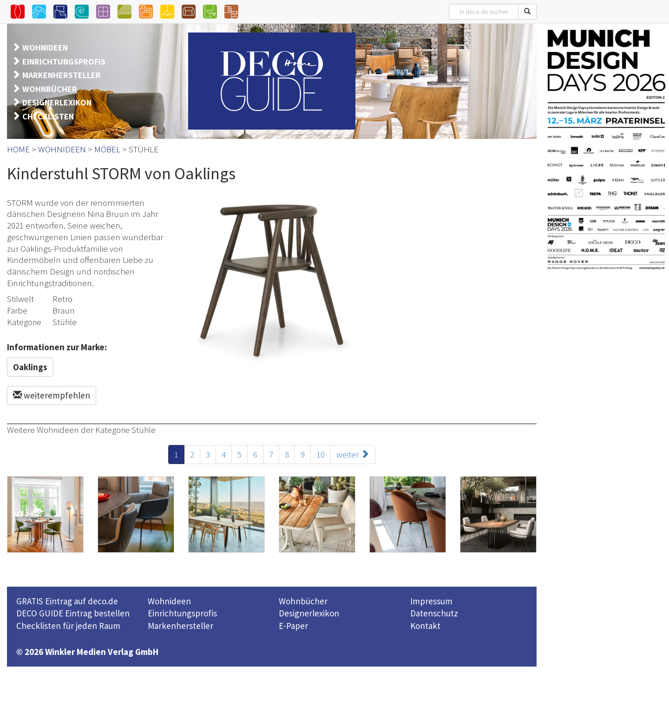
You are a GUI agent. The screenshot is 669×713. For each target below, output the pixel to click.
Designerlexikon (309, 613)
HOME (18, 149)
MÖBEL (107, 149)
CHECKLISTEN (48, 116)
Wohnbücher (303, 601)
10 (320, 454)
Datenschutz (434, 613)
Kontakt (425, 625)
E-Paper (293, 625)
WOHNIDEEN (45, 47)
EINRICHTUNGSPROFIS (63, 61)
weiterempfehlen (51, 395)
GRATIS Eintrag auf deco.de (67, 601)
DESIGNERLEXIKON (57, 102)
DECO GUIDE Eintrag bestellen (73, 613)
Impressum (431, 601)
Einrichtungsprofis (182, 613)
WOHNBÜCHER (49, 89)
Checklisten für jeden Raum (68, 625)
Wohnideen (169, 601)
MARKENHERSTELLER (61, 75)
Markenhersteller (180, 625)
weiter (352, 454)
